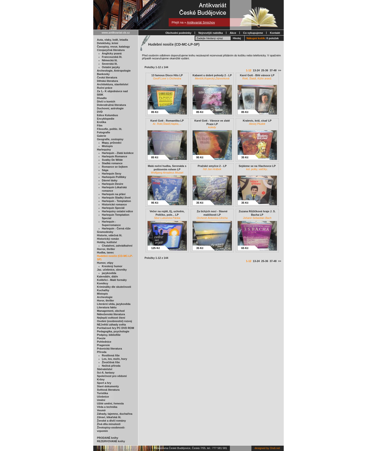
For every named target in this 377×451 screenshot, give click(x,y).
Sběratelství (104, 369)
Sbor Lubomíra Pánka (167, 217)
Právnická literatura (109, 348)
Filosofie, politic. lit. (109, 128)
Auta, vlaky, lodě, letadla (112, 39)
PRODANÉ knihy (107, 437)
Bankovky (103, 74)
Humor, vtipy (105, 262)
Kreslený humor (112, 266)
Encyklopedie (105, 118)
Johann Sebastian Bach (257, 217)
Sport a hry (104, 382)
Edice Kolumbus (107, 115)
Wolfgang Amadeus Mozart (167, 172)
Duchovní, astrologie (110, 108)
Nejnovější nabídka (210, 32)
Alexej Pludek (257, 123)
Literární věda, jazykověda (113, 303)
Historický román (108, 238)
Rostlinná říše (111, 355)
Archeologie (105, 297)
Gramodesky (105, 231)
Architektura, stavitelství (112, 84)
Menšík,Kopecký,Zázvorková (212, 78)
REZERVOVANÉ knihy (111, 441)
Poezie (101, 338)
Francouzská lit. (112, 56)
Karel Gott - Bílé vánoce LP (257, 75)
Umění (101, 400)
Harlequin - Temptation (116, 201)
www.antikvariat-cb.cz (116, 32)
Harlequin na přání (114, 194)
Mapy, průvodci (111, 142)
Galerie (101, 135)
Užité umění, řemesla (110, 403)
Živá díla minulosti (108, 424)
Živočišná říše (111, 362)
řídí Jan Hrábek (212, 169)
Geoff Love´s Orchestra (167, 78)
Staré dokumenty (108, 386)
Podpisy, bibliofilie (108, 334)
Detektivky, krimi (107, 43)
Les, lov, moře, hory (114, 358)
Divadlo (102, 98)
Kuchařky (103, 290)
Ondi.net (275, 448)
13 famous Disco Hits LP (167, 75)
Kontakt (275, 32)
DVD (100, 111)
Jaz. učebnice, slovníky (112, 269)
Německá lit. (110, 60)
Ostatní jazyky (111, 67)
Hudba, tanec (105, 252)
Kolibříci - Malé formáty (112, 279)
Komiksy (102, 283)
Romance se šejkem (115, 166)
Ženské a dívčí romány (111, 420)
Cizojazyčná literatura (111, 50)
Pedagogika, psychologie (113, 331)
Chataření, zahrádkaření (117, 245)
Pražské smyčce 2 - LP (212, 165)
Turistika (102, 393)
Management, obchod (111, 310)
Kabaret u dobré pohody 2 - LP (212, 75)
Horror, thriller (106, 249)
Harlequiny (104, 149)
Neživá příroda (111, 365)
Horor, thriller (105, 300)
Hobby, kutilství (107, 242)
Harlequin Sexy (111, 173)
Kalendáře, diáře (107, 276)
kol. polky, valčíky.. (257, 169)
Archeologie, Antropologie (114, 70)
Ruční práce (104, 87)
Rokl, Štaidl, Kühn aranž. (257, 78)
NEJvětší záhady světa (111, 324)
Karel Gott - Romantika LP (167, 120)
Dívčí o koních (106, 101)
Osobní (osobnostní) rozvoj (114, 321)
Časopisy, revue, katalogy (113, 46)
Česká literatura (107, 77)
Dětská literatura (107, 80)
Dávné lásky (110, 180)
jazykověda (109, 273)
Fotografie (103, 132)
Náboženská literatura (111, 314)
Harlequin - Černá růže (116, 228)
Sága (105, 170)
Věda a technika (107, 406)
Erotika (101, 122)
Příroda (101, 352)
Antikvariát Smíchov (201, 22)
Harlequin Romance (114, 156)
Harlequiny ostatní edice (117, 211)
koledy (212, 127)
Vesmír (101, 410)
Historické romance (114, 204)
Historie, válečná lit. (109, 235)
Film (100, 125)
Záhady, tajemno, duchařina (114, 413)
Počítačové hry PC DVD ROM (115, 327)
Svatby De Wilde (112, 159)
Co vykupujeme (253, 32)
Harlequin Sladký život (116, 197)
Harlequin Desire (112, 183)
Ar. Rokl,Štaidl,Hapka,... (167, 123)
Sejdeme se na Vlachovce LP (257, 165)
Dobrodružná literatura (111, 104)
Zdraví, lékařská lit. (109, 417)
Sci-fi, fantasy (106, 372)
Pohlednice (104, 341)
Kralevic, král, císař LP (257, 120)
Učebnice (103, 396)
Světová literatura (108, 389)
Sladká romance (112, 163)
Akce (233, 32)
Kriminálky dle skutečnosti (114, 286)
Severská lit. (110, 63)
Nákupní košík (256, 38)
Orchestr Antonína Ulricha (212, 217)
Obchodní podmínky (178, 32)
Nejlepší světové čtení (111, 317)
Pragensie (103, 345)
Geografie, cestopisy (110, 139)
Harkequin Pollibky (114, 176)
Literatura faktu (107, 307)
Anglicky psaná (112, 53)
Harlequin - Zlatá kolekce (118, 152)
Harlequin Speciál (113, 207)
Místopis (107, 146)
